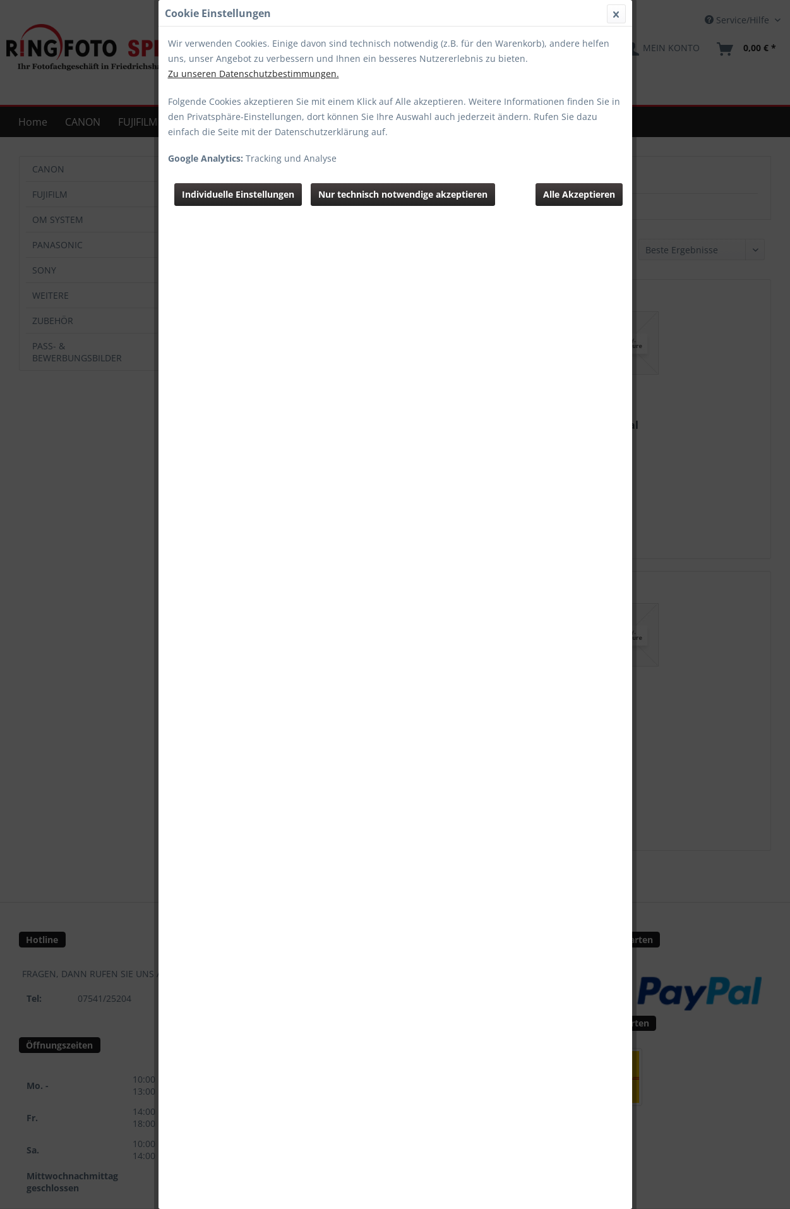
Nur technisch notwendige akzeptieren (403, 194)
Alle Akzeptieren (579, 194)
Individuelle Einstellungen (238, 194)
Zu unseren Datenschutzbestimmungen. (253, 74)
